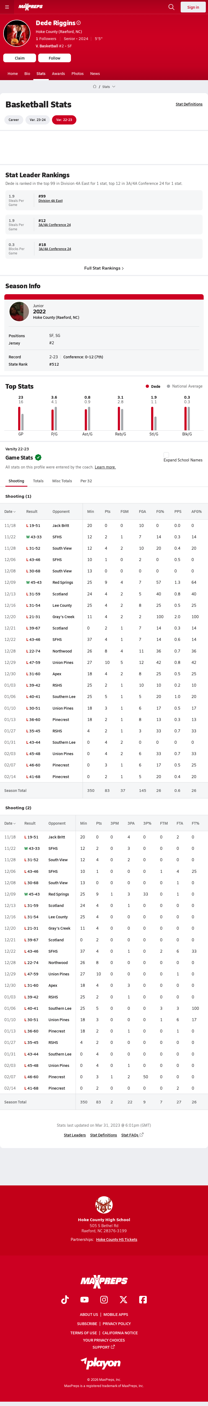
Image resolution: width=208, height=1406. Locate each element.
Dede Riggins (58, 22)
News (95, 73)
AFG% (196, 511)
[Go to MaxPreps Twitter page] (123, 1300)
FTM (164, 823)
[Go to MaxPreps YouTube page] (84, 1300)
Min (90, 511)
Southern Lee (64, 696)
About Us (89, 1314)
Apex (57, 673)
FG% (160, 511)
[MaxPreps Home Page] (95, 86)
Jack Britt (61, 525)
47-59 (34, 662)
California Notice (120, 1333)
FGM (125, 511)
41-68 (34, 776)
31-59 (34, 593)
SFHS (57, 536)
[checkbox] (166, 455)
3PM (114, 823)
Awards (58, 73)
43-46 (34, 559)
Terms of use (83, 1333)
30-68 (34, 570)
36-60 (34, 719)
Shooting (16, 480)
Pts (107, 511)
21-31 (34, 616)
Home (13, 73)
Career (14, 119)
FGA (142, 511)
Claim (20, 58)
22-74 (34, 650)
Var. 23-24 (38, 119)
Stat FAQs (132, 1134)
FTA (180, 823)
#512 (54, 364)
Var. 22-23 (64, 119)
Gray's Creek (63, 616)
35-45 (34, 730)
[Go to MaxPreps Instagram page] (104, 1300)
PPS (177, 511)
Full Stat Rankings (104, 267)
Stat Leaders (75, 1134)
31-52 (34, 548)
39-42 (34, 685)
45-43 (36, 582)
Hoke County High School (104, 1209)
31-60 (34, 673)
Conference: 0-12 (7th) (83, 356)
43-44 (34, 742)
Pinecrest (61, 719)
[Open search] (171, 7)
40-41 (34, 696)
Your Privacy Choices (104, 1340)
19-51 (34, 525)
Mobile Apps (115, 1314)
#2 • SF (54, 45)
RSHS (57, 685)
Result (31, 511)
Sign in (193, 7)
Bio (27, 73)
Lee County (62, 605)
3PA (131, 823)
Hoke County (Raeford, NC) (59, 31)
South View (62, 548)
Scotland (60, 593)
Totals (38, 480)
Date (10, 511)
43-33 (36, 536)
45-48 (34, 753)
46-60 (34, 765)
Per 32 (86, 480)
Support (104, 1347)
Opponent (61, 511)
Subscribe (87, 1323)
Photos (78, 73)
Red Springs (63, 582)
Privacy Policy (117, 1323)
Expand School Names (183, 457)
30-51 (34, 707)
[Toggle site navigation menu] (7, 7)
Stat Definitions (189, 104)
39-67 (34, 628)
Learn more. (105, 467)
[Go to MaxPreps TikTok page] (65, 1300)
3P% (147, 823)
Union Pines (63, 662)
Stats (41, 73)
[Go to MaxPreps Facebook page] (143, 1300)
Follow (54, 58)
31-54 (34, 605)
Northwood (62, 650)
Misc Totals (62, 480)
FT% (195, 823)
